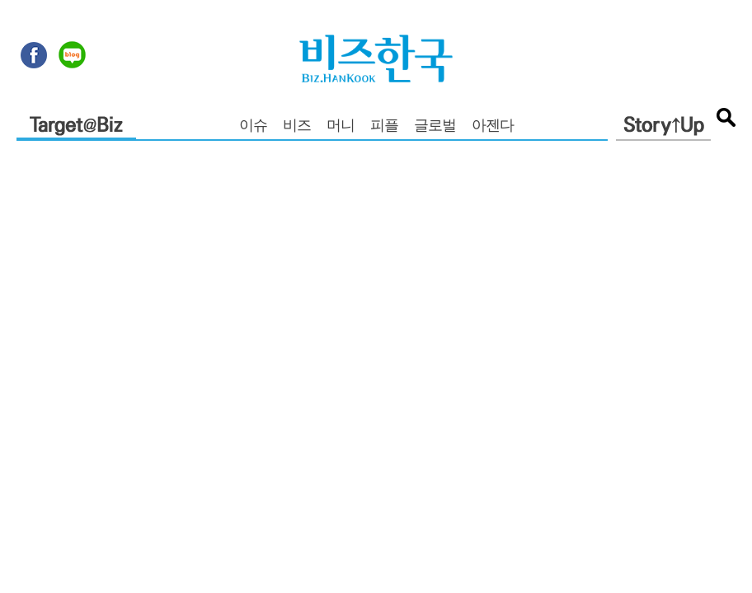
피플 (384, 127)
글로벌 (435, 127)
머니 (341, 127)
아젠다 (493, 127)
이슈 (253, 127)
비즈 (297, 127)
